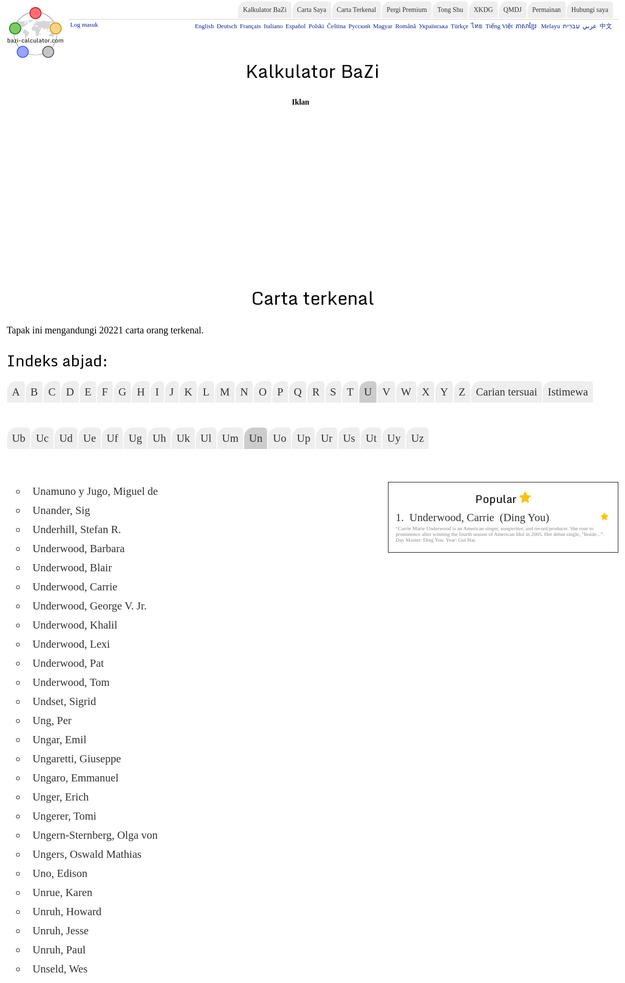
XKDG (483, 9)
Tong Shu (450, 9)
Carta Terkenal (356, 9)
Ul (206, 438)
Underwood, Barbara (78, 549)
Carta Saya (311, 9)
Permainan (546, 9)
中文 (606, 26)
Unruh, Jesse (60, 931)
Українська (433, 26)
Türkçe (459, 26)
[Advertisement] (300, 173)
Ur (326, 438)
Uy (393, 438)
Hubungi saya (589, 9)
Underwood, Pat (68, 663)
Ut (371, 438)
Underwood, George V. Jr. (89, 606)
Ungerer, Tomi (64, 816)
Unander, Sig (61, 510)
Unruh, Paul (59, 950)
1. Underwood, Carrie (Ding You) (502, 518)
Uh (159, 438)
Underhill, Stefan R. (76, 529)
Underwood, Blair (72, 568)
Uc (42, 438)
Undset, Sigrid (64, 701)
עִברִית (571, 26)
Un (255, 438)
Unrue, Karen (62, 892)
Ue (89, 438)
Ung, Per (52, 721)
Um (230, 438)
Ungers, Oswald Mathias (86, 854)
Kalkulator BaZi (264, 9)
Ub (18, 438)
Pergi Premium (407, 9)
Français (250, 26)
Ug (135, 438)
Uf (112, 438)
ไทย (477, 26)
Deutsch (226, 26)
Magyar (382, 26)
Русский (359, 26)
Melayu (550, 26)
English (204, 26)
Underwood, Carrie (75, 587)
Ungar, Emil (59, 740)
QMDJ (513, 9)
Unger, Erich (60, 797)
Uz (417, 438)
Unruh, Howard (66, 912)
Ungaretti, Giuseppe (76, 759)
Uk (183, 438)
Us (349, 438)
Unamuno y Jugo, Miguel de (95, 491)
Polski (316, 26)
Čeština (336, 26)
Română (405, 26)
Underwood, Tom (71, 682)
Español (296, 26)
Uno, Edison (59, 873)
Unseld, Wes (59, 969)
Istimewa (568, 392)
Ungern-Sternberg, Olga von (95, 835)
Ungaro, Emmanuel (75, 778)
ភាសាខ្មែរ (527, 26)
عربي (589, 26)
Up (303, 438)
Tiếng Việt (499, 26)
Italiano (273, 26)
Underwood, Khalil (75, 625)
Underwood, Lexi (71, 644)
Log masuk (84, 24)
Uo (279, 438)
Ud (66, 438)
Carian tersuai (506, 392)
